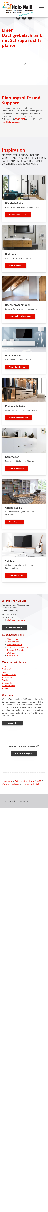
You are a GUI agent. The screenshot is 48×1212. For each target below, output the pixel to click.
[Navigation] (41, 7)
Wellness (11, 653)
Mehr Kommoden (16, 468)
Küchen (5, 688)
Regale (5, 680)
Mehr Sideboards (16, 575)
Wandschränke (8, 685)
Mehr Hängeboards (17, 367)
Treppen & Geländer (16, 650)
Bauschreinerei (13, 642)
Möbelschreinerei (14, 644)
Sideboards (7, 683)
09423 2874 (20, 119)
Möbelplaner (12, 639)
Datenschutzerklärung (24, 781)
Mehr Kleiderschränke (18, 417)
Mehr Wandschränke (18, 215)
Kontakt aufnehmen (14, 627)
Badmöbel (6, 666)
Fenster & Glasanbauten (17, 647)
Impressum (7, 781)
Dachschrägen (8, 669)
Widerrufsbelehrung (10, 784)
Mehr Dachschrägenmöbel (20, 316)
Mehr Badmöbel (15, 265)
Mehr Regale (14, 522)
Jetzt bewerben (12, 723)
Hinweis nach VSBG (31, 784)
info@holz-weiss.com (11, 122)
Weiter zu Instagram (24, 754)
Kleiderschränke (9, 674)
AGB (39, 781)
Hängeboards (7, 672)
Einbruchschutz (13, 655)
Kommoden (7, 677)
